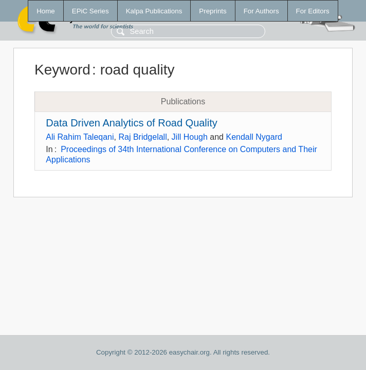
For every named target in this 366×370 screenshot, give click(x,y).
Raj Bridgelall (142, 137)
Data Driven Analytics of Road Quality (131, 122)
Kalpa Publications (154, 11)
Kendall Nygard (254, 137)
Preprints (212, 11)
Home (45, 11)
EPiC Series (90, 11)
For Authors (261, 11)
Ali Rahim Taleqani (80, 137)
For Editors (313, 11)
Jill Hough (190, 137)
